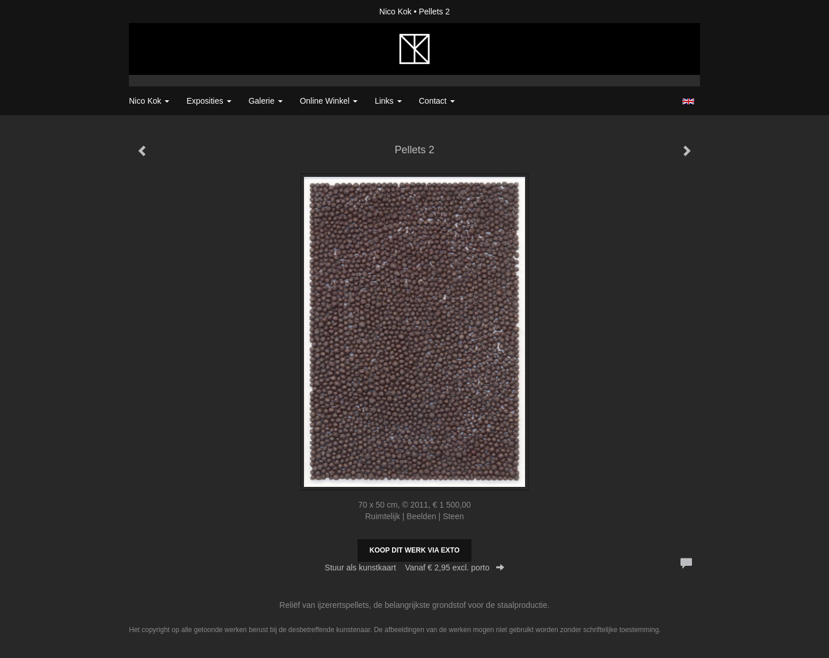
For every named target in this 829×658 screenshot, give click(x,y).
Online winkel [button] (329, 100)
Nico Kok (395, 11)
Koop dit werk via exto (414, 550)
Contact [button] (437, 100)
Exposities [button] (209, 100)
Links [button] (388, 100)
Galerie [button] (266, 100)
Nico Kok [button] (149, 100)
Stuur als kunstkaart (414, 567)
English (688, 101)
